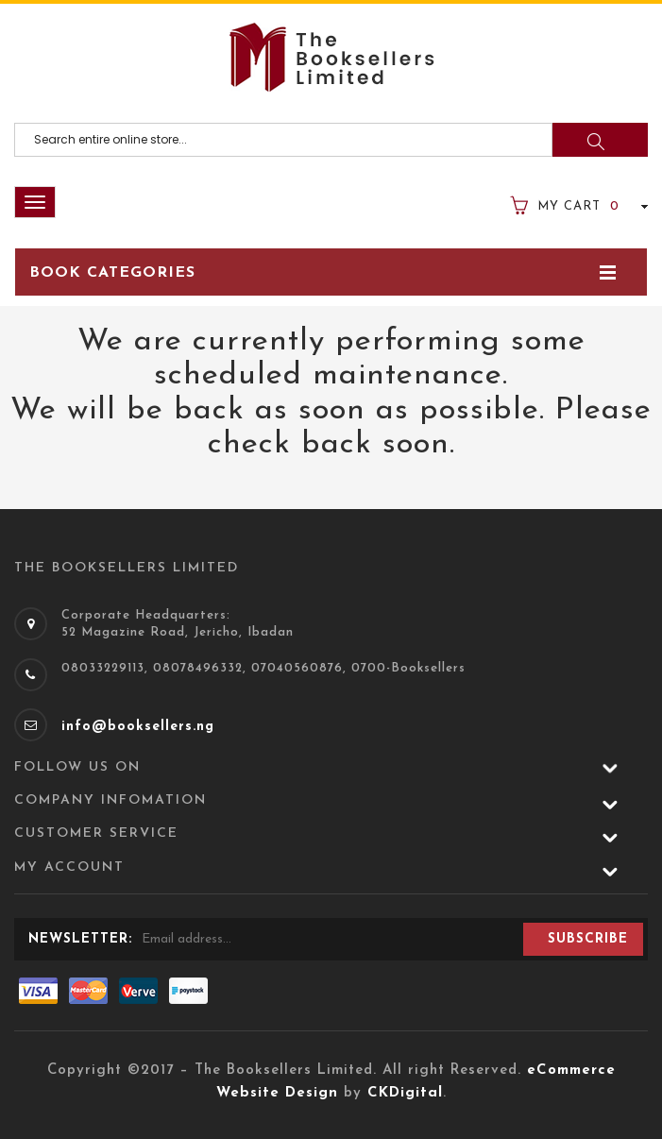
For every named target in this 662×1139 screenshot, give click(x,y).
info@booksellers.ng (137, 727)
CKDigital (405, 1093)
